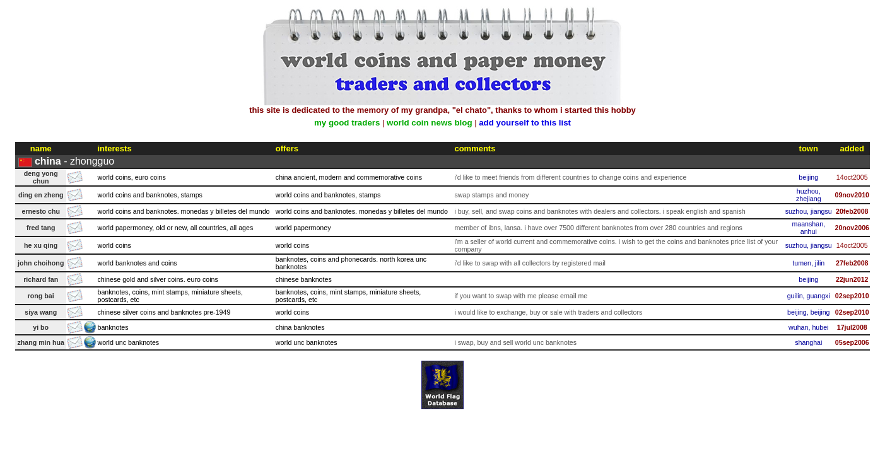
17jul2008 (852, 327)
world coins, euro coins (131, 177)
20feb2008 (852, 211)
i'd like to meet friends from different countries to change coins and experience (570, 177)
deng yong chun (41, 177)
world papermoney (303, 227)
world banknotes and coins (137, 263)
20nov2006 (852, 227)
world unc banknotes (128, 342)
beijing (808, 177)
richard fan (40, 279)
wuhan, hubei (808, 327)
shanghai (808, 342)
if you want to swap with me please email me (520, 296)
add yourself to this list (525, 122)
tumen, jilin (808, 263)
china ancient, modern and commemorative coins (349, 177)
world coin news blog (429, 122)
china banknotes (300, 327)
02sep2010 (852, 296)
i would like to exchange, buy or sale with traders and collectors (548, 312)
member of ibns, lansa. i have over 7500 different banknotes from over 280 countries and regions (598, 227)
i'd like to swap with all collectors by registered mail (530, 263)
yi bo (41, 327)
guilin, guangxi (808, 296)
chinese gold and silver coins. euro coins (157, 279)
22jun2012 (852, 279)
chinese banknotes (304, 279)
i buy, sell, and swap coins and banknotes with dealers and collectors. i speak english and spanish (599, 211)
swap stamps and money (491, 195)
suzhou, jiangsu (808, 211)
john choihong (41, 263)
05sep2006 (852, 342)
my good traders (347, 122)
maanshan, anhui (808, 227)
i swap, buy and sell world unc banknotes (515, 342)
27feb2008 (852, 263)
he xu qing (40, 245)
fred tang (41, 227)
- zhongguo (74, 161)
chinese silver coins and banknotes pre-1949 (163, 312)
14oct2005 (852, 177)
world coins (114, 245)
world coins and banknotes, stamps (149, 195)
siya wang (41, 312)
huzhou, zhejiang (808, 194)
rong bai (41, 296)
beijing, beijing (808, 312)
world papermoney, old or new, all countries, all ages (175, 227)
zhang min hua (40, 342)
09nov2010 (852, 195)
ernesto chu (41, 211)
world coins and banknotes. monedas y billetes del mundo (183, 211)
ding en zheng (41, 195)
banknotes (112, 327)
